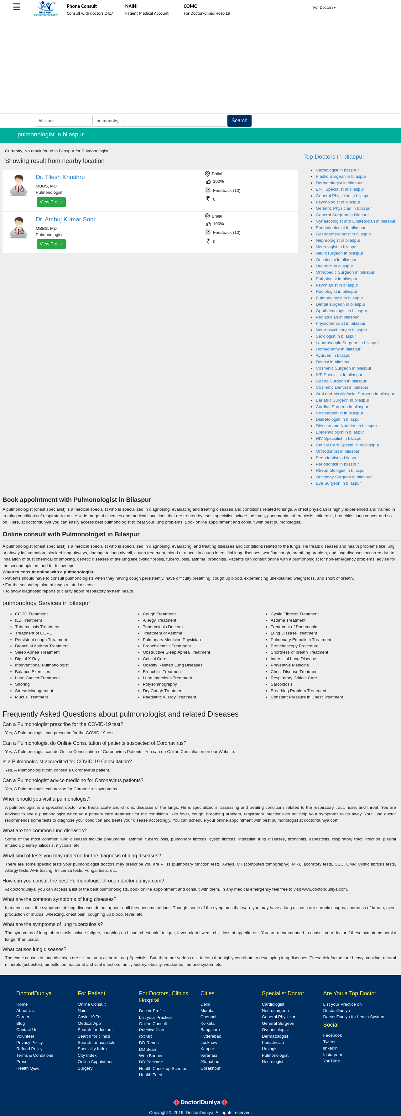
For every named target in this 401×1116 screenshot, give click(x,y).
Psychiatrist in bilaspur (337, 285)
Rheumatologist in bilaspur (341, 470)
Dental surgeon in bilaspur (340, 304)
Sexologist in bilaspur (336, 336)
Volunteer (25, 1036)
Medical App (89, 1023)
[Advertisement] (200, 66)
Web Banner (151, 1055)
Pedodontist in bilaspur (337, 457)
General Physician (279, 1016)
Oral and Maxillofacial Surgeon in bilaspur (355, 394)
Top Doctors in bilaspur (333, 156)
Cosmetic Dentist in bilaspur (342, 387)
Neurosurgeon (275, 1010)
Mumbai (208, 1010)
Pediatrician (273, 1042)
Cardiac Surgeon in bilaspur (342, 406)
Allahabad (209, 1061)
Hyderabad (210, 1036)
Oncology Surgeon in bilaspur (344, 477)
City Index (87, 1055)
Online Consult (92, 1004)
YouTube (331, 1061)
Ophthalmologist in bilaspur (341, 310)
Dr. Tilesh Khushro (60, 177)
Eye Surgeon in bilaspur (338, 483)
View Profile (51, 201)
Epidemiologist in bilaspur (340, 432)
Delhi (205, 1004)
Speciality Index (92, 1048)
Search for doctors (95, 1029)
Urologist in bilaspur (334, 266)
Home (22, 1004)
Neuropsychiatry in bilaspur (341, 330)
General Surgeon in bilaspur (342, 215)
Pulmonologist (275, 1055)
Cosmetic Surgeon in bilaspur (344, 368)
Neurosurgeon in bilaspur (339, 253)
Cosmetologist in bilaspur (339, 413)
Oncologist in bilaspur (336, 259)
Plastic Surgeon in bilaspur (341, 176)
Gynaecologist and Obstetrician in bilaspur (356, 221)
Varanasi (208, 1055)
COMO (145, 1036)
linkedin (330, 1048)
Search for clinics (94, 1036)
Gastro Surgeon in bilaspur (341, 381)
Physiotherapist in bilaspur (341, 323)
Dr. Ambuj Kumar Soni (65, 219)
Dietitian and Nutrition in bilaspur (346, 426)
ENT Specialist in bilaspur (340, 189)
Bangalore (210, 1029)
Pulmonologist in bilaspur (339, 298)
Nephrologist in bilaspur (338, 240)
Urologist (270, 1048)
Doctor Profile (152, 1010)
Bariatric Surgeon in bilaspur (342, 400)
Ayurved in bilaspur (334, 355)
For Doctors (324, 7)
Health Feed (150, 1074)
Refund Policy (29, 1048)
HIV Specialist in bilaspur (339, 438)
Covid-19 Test (91, 1016)
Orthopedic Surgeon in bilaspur (345, 272)
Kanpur (207, 1048)
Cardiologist (273, 1004)
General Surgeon (278, 1023)
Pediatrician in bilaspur (337, 317)
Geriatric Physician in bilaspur (344, 208)
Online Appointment (96, 1061)
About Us (25, 1010)
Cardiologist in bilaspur (337, 170)
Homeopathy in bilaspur (338, 349)
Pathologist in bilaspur (336, 278)
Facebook (332, 1035)
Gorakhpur (210, 1068)
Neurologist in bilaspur (337, 247)
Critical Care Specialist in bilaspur (347, 445)
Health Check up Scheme (163, 1068)
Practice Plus (151, 1030)
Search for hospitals (96, 1042)
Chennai (208, 1016)
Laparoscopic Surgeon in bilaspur (347, 342)
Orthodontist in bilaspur (338, 451)
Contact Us (26, 1029)
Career (22, 1016)
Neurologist (273, 1061)
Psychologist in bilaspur (338, 202)
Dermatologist (275, 1036)
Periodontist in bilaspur (337, 464)
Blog (20, 1023)
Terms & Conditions (34, 1055)
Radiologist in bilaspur (336, 291)
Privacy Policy (29, 1042)
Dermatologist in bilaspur (339, 183)
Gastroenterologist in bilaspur (343, 234)
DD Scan (147, 1049)
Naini (82, 1010)
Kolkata (207, 1023)
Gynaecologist (275, 1029)
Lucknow (208, 1042)
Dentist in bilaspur (333, 362)
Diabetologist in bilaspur (338, 419)
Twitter (329, 1042)
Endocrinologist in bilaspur (341, 227)
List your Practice (155, 1017)
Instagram (332, 1054)
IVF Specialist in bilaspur (339, 374)
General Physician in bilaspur (343, 195)
